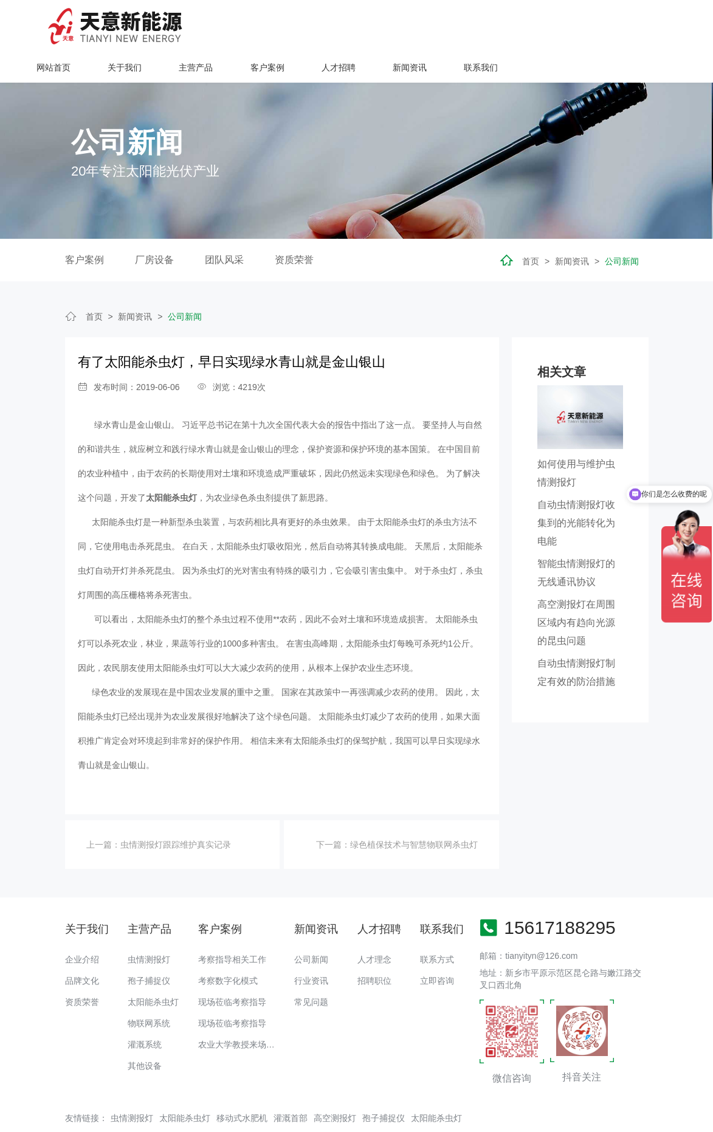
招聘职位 (374, 948)
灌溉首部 (291, 1086)
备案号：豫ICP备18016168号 (461, 1117)
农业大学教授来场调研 (240, 1012)
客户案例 (446, 25)
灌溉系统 (145, 1012)
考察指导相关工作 (232, 927)
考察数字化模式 (228, 948)
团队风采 (224, 227)
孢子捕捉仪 (149, 948)
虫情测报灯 (149, 927)
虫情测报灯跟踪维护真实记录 (175, 812)
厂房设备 (154, 227)
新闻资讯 (588, 25)
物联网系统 (149, 991)
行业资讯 (311, 948)
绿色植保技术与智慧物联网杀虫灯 (414, 812)
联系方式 (437, 927)
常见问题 (311, 970)
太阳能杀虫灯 (153, 970)
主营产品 (374, 25)
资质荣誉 (294, 227)
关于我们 (303, 25)
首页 (530, 229)
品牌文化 (82, 948)
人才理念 (374, 927)
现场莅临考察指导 (232, 970)
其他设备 (145, 1033)
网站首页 (232, 25)
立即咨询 (437, 948)
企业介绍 (82, 927)
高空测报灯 (335, 1086)
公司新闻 (622, 229)
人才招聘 (517, 25)
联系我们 (659, 25)
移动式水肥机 (241, 1086)
